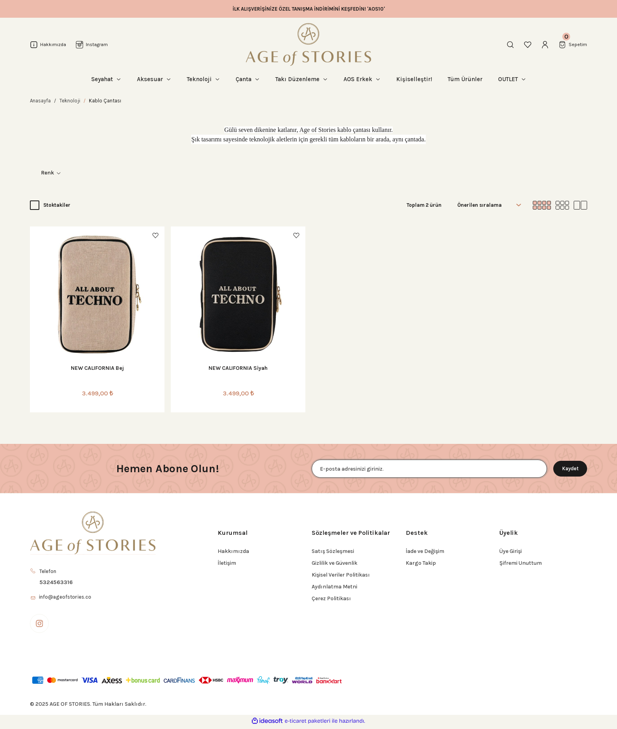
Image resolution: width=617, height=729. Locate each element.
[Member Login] (543, 44)
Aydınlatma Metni (334, 586)
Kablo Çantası (105, 101)
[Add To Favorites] (155, 235)
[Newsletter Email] (426, 469)
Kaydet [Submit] (567, 468)
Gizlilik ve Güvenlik (334, 563)
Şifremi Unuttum (520, 563)
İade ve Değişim (425, 551)
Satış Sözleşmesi (333, 551)
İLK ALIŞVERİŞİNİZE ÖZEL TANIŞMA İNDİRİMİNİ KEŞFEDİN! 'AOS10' (309, 9)
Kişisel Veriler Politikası (341, 574)
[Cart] (571, 44)
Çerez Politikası (331, 598)
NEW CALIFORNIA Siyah (238, 368)
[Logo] (308, 44)
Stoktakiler (56, 205)
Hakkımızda (233, 551)
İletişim (227, 563)
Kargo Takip (421, 563)
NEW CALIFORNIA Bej (97, 368)
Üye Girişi (510, 551)
